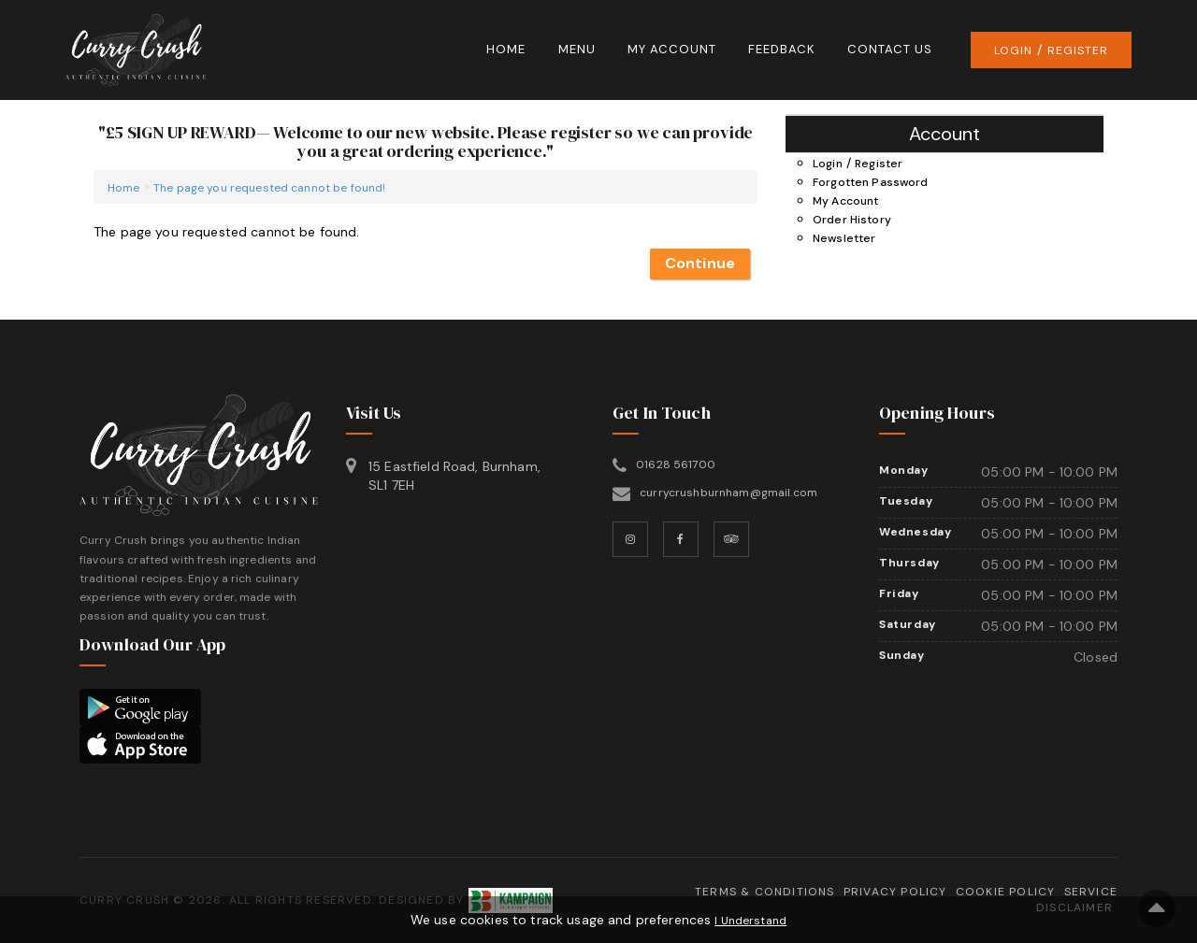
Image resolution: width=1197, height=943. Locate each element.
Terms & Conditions (765, 891)
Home (506, 49)
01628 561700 (675, 464)
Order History (852, 219)
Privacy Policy (895, 891)
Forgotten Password (871, 182)
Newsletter (844, 238)
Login (1013, 50)
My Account (671, 49)
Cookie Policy (1006, 891)
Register (1077, 50)
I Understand (750, 920)
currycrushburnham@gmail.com (728, 492)
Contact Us (889, 49)
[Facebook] (681, 539)
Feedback (781, 49)
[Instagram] (630, 539)
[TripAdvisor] (731, 539)
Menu (577, 49)
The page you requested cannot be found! (269, 187)
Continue (700, 263)
